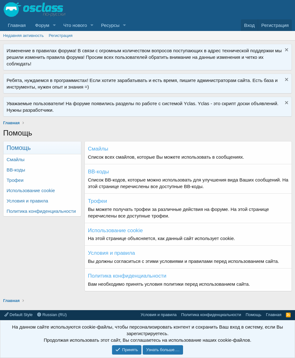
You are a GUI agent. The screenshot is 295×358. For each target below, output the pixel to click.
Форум (42, 25)
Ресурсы (110, 25)
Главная (17, 25)
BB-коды (16, 169)
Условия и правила (27, 200)
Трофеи (15, 180)
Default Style (18, 314)
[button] (54, 25)
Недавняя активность (23, 35)
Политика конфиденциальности (41, 211)
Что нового (75, 25)
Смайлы (15, 159)
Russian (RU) (52, 314)
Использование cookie (31, 190)
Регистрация (61, 35)
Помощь (253, 314)
